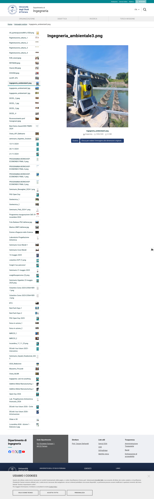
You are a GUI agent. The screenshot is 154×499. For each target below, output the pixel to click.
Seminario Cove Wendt (24, 250)
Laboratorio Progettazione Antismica (24, 238)
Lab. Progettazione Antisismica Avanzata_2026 (24, 400)
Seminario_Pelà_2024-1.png (24, 210)
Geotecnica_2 (24, 204)
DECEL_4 (24, 113)
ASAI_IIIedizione (24, 364)
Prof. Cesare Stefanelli (80, 444)
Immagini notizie (20, 24)
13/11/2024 (24, 144)
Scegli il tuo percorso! (24, 265)
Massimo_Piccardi (24, 369)
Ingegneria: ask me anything (24, 379)
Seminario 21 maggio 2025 (24, 270)
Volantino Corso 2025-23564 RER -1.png (24, 289)
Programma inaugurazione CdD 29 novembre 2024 (24, 215)
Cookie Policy (53, 487)
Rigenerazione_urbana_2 (24, 43)
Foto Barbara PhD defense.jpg (24, 222)
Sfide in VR (24, 419)
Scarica (75, 141)
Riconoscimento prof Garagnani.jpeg (24, 119)
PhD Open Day (24, 195)
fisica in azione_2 (24, 328)
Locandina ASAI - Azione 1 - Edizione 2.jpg (24, 425)
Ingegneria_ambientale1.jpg (24, 93)
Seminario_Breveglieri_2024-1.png (24, 190)
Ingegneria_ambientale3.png (97, 131)
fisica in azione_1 (24, 323)
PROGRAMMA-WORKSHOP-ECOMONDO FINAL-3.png (24, 160)
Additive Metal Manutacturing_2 (24, 389)
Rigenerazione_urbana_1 (24, 38)
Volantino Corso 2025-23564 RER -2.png (24, 296)
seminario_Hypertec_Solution (24, 138)
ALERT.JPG (24, 78)
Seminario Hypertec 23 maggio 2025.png (24, 281)
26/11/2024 (24, 149)
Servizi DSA (102, 444)
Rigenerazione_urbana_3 (24, 48)
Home (10, 24)
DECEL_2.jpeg (24, 98)
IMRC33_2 (24, 338)
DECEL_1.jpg (24, 103)
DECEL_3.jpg (24, 108)
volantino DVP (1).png (24, 260)
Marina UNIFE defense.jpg (24, 227)
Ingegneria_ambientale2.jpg (24, 88)
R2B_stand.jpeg (24, 58)
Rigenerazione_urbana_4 (24, 53)
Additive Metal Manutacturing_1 (24, 384)
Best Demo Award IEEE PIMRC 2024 (24, 127)
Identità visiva (103, 454)
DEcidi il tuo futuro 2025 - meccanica (24, 349)
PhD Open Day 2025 (24, 318)
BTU (24, 303)
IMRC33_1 (24, 333)
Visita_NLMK (24, 374)
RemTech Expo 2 (24, 313)
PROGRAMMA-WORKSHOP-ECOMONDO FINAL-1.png (24, 175)
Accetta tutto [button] (52, 493)
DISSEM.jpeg (24, 73)
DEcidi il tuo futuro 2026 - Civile (24, 407)
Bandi (127, 450)
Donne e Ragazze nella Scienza (24, 232)
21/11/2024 (24, 154)
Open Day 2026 (24, 394)
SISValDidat (102, 451)
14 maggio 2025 (24, 255)
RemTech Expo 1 (24, 308)
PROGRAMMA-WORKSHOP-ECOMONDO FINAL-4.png (24, 167)
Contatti (87, 468)
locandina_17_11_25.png (24, 344)
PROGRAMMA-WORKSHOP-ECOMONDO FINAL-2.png (24, 183)
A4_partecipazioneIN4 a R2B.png (24, 33)
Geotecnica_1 (24, 199)
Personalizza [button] (80, 493)
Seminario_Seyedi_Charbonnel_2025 (24, 357)
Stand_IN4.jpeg (24, 68)
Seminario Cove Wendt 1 (24, 245)
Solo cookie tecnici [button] (25, 493)
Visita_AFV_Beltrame (24, 133)
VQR (100, 447)
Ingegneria (40, 9)
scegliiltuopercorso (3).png (24, 275)
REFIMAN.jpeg (24, 63)
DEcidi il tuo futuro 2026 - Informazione (24, 412)
